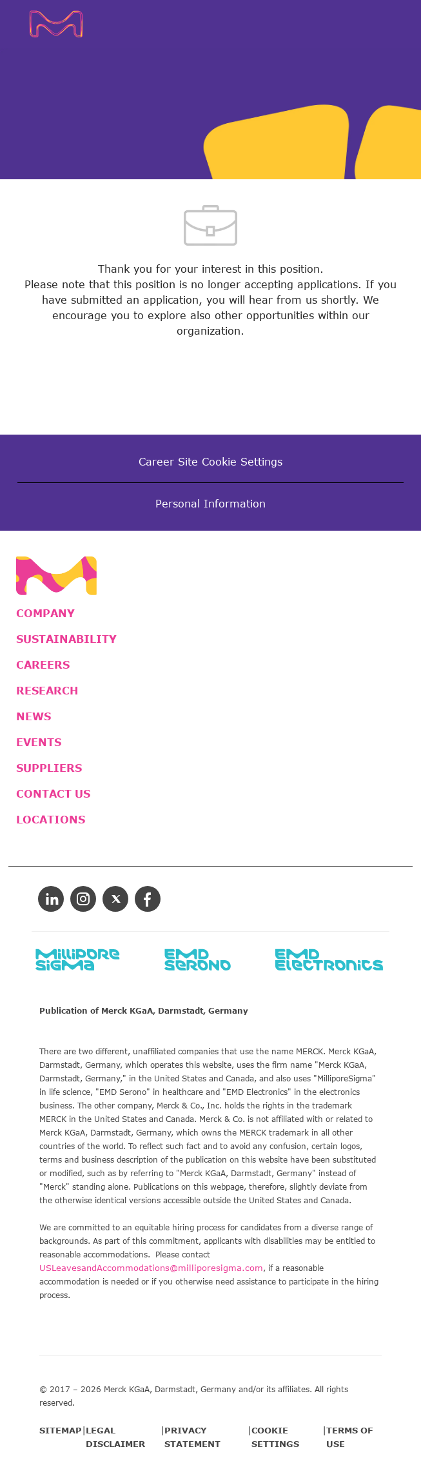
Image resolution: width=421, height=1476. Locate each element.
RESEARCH (47, 690)
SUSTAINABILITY (66, 639)
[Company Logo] (61, 22)
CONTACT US (53, 794)
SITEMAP (60, 1430)
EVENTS (38, 742)
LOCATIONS (50, 819)
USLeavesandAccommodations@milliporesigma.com (151, 1268)
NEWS (33, 716)
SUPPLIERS (49, 768)
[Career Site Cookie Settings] (210, 461)
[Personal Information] (210, 503)
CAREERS (43, 665)
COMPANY (45, 613)
